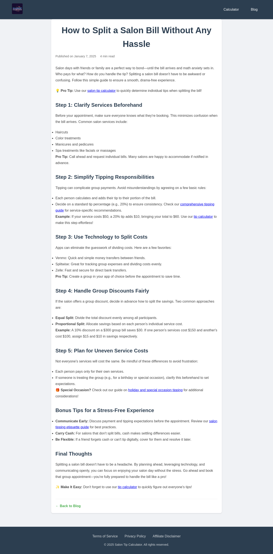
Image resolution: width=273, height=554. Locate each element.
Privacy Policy (135, 536)
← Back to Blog (68, 506)
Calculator (231, 9)
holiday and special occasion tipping (155, 390)
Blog (254, 9)
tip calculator (203, 216)
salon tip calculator (101, 90)
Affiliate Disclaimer (167, 536)
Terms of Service (105, 536)
